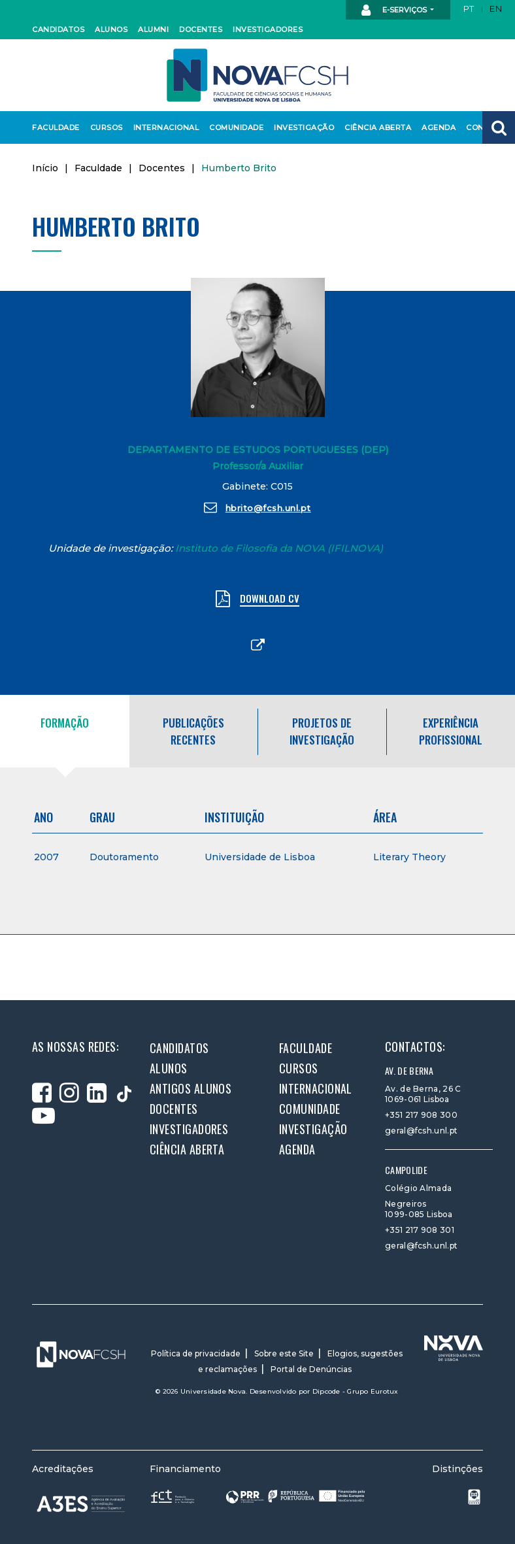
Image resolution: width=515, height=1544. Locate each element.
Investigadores (264, 29)
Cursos (106, 127)
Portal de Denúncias (311, 1369)
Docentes (199, 29)
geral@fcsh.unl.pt (421, 1130)
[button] (498, 127)
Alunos (110, 29)
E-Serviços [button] (395, 10)
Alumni (153, 29)
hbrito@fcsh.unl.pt (257, 507)
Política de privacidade (196, 1353)
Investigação (301, 127)
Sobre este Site (284, 1353)
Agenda (438, 127)
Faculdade (54, 127)
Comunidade (234, 127)
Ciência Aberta (374, 127)
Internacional (163, 127)
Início (45, 168)
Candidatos (56, 29)
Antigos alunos (190, 1088)
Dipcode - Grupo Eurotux (355, 1391)
